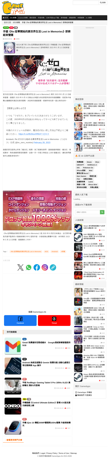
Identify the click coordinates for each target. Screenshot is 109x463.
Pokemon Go (88, 168)
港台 (24, 399)
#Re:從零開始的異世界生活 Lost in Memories (26, 251)
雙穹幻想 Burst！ (83, 173)
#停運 (63, 251)
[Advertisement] (37, 174)
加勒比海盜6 (87, 179)
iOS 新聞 (13, 18)
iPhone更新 (81, 170)
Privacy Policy (51, 453)
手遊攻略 (41, 18)
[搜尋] (86, 3)
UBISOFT (80, 165)
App (24, 339)
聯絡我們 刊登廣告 (83, 395)
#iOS (46, 251)
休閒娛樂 (80, 18)
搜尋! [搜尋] (103, 2)
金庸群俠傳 (81, 182)
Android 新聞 (23, 18)
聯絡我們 (35, 453)
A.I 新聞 (89, 18)
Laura (90, 182)
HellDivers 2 (92, 165)
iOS (78, 168)
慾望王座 (93, 176)
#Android (55, 251)
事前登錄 (32, 18)
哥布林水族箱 (82, 187)
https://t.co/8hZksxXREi (29, 134)
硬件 (24, 379)
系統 (24, 359)
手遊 (15, 27)
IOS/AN (6, 27)
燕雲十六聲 (81, 184)
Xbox (97, 162)
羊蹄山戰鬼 (94, 187)
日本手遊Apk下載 (52, 18)
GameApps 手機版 (83, 392)
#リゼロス (44, 134)
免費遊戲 (80, 162)
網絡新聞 (72, 18)
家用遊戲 (64, 18)
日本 (11, 27)
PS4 (78, 179)
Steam (89, 162)
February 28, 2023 (42, 142)
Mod (90, 170)
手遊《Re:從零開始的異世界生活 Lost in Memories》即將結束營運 (47, 22)
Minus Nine (92, 184)
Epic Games (82, 176)
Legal (43, 453)
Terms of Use (64, 453)
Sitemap (73, 453)
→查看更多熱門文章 (13, 440)
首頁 (5, 18)
